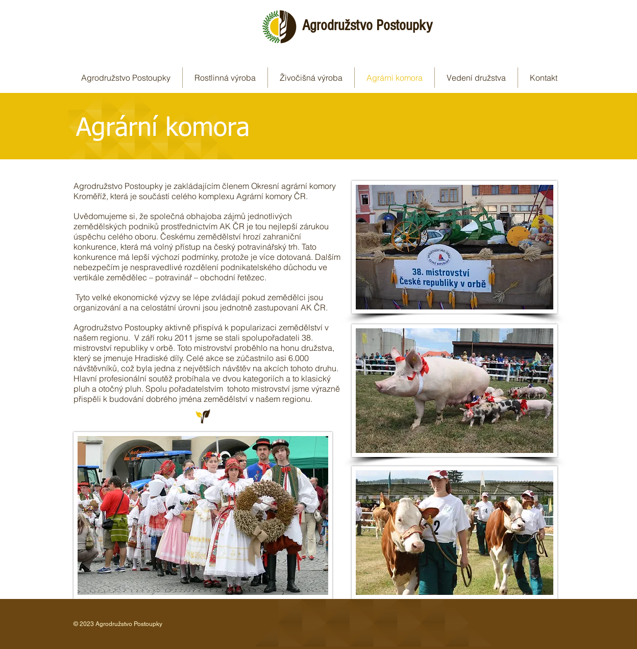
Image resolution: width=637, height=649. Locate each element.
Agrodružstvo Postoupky (367, 25)
